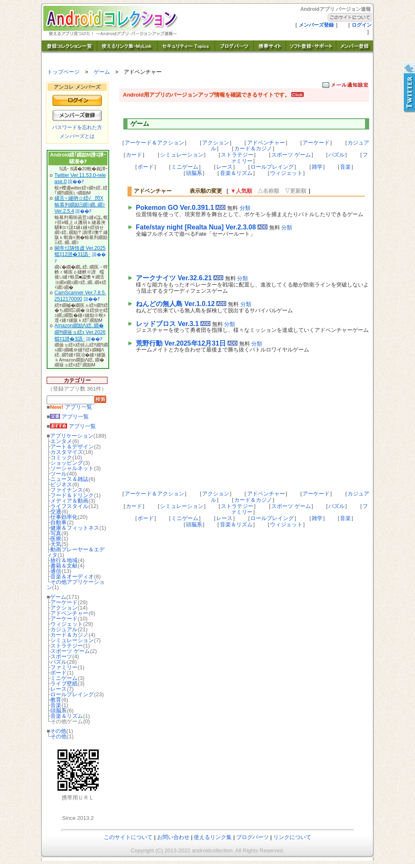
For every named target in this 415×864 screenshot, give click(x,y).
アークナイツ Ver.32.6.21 (174, 277)
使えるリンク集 (213, 837)
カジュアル (64, 629)
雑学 (317, 167)
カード (134, 155)
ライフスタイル (69, 506)
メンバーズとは (77, 136)
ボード (58, 673)
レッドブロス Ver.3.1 (167, 323)
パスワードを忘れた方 (77, 127)
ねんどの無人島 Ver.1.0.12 (175, 303)
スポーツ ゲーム (70, 651)
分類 (245, 208)
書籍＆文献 (64, 566)
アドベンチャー (69, 613)
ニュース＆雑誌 (69, 479)
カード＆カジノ (69, 635)
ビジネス (61, 484)
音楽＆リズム (66, 716)
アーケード (64, 602)
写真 (55, 533)
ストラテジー (66, 645)
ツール (58, 474)
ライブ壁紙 (64, 683)
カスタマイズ (66, 452)
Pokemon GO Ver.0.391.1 (175, 207)
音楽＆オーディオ (72, 576)
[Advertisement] (233, 254)
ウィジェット (66, 624)
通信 (55, 571)
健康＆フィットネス (74, 528)
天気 (55, 544)
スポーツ (61, 656)
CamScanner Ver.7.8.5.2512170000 (80, 296)
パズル (58, 662)
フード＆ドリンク (72, 495)
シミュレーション (72, 640)
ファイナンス (66, 490)
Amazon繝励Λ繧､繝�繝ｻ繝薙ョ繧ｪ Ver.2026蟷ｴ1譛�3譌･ (80, 332)
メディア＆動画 (69, 501)
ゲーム (102, 72)
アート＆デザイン (72, 446)
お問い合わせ (173, 837)
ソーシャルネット (72, 468)
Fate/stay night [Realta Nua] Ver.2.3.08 (196, 227)
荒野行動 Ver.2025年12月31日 (181, 343)
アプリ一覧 (71, 407)
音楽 (55, 705)
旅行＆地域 (64, 560)
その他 (58, 731)
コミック (61, 457)
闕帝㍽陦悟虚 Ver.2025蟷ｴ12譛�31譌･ (80, 251)
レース (58, 689)
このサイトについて (128, 837)
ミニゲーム (64, 678)
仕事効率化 (64, 517)
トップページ (63, 72)
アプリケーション (71, 436)
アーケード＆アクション (154, 142)
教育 (55, 700)
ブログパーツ (252, 837)
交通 (55, 511)
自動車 (58, 522)
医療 (55, 538)
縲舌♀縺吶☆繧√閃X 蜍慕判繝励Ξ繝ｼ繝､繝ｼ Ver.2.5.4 (80, 204)
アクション (64, 608)
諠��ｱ (76, 181)
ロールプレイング (72, 694)
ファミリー (64, 667)
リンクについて (292, 837)
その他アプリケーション (76, 584)
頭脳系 (58, 710)
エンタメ (61, 441)
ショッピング (66, 463)
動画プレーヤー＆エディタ (76, 552)
